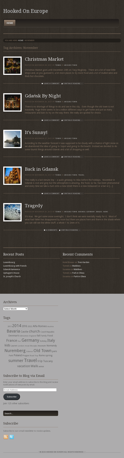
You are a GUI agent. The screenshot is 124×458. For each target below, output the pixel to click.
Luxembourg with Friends (15, 266)
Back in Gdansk (41, 169)
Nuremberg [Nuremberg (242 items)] (15, 350)
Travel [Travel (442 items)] (30, 360)
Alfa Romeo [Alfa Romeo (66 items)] (40, 326)
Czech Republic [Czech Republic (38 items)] (47, 332)
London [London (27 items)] (21, 346)
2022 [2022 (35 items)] (30, 326)
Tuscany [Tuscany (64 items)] (48, 361)
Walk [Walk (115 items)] (34, 366)
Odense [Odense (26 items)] (29, 351)
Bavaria (81, 212)
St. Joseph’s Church (12, 276)
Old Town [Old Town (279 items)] (42, 350)
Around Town (70, 65)
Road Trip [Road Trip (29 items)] (34, 355)
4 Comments (51, 230)
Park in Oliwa (78, 273)
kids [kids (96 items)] (7, 345)
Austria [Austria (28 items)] (50, 326)
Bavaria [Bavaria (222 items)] (13, 331)
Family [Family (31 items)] (44, 336)
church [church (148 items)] (34, 331)
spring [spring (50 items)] (48, 355)
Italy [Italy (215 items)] (51, 340)
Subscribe (11, 397)
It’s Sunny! (36, 132)
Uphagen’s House (11, 273)
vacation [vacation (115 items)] (23, 366)
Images (99, 212)
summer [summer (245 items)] (15, 360)
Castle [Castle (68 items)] (24, 331)
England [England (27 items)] (32, 336)
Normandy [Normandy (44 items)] (51, 345)
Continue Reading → (73, 83)
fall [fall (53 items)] (38, 335)
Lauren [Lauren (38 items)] (14, 345)
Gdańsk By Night (43, 96)
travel (81, 175)
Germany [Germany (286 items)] (30, 340)
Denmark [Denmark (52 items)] (13, 335)
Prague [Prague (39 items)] (25, 355)
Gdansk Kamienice (11, 269)
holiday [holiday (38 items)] (43, 341)
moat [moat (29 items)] (27, 346)
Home (9, 23)
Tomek (58, 65)
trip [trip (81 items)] (39, 361)
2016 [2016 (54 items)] (24, 326)
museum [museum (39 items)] (42, 345)
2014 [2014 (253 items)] (16, 325)
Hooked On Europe (25, 11)
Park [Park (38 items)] (11, 355)
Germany (91, 212)
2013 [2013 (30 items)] (9, 326)
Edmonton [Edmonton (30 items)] (24, 336)
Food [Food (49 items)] (50, 335)
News (105, 212)
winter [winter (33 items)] (41, 366)
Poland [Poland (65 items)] (18, 355)
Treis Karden (83, 262)
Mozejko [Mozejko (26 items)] (33, 346)
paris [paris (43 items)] (54, 351)
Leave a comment (52, 83)
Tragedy (34, 205)
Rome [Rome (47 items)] (42, 355)
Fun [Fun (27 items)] (19, 341)
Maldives (76, 266)
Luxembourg (9, 262)
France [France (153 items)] (11, 340)
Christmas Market (44, 59)
